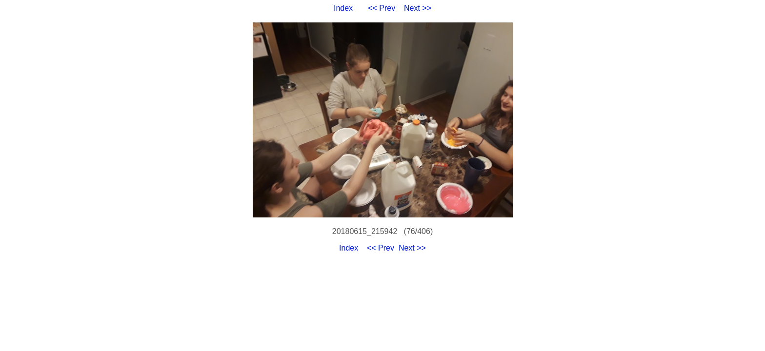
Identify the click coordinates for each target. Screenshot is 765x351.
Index (343, 8)
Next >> (417, 8)
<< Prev (381, 8)
